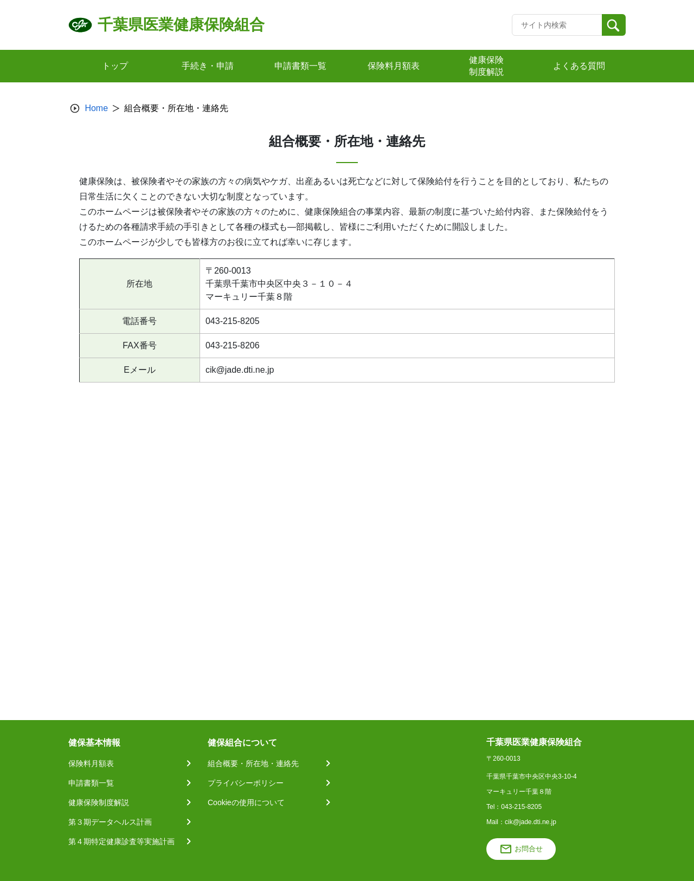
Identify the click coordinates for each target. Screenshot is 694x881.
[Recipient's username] (557, 25)
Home (96, 108)
